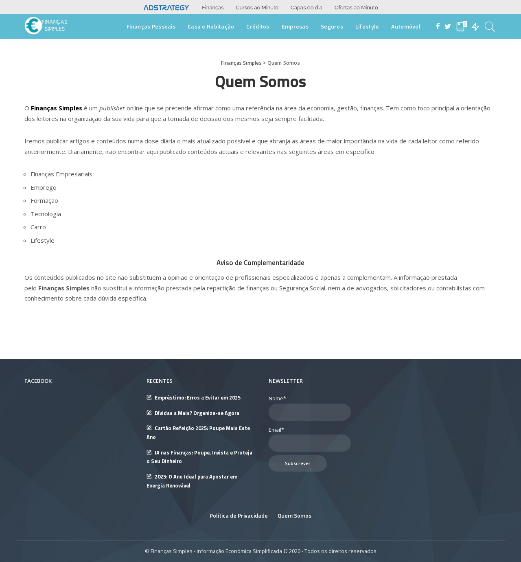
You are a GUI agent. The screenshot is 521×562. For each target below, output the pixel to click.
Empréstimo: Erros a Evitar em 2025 (198, 398)
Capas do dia (306, 7)
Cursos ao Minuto (257, 7)
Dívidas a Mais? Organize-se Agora (197, 413)
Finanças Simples (56, 108)
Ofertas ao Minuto (356, 7)
